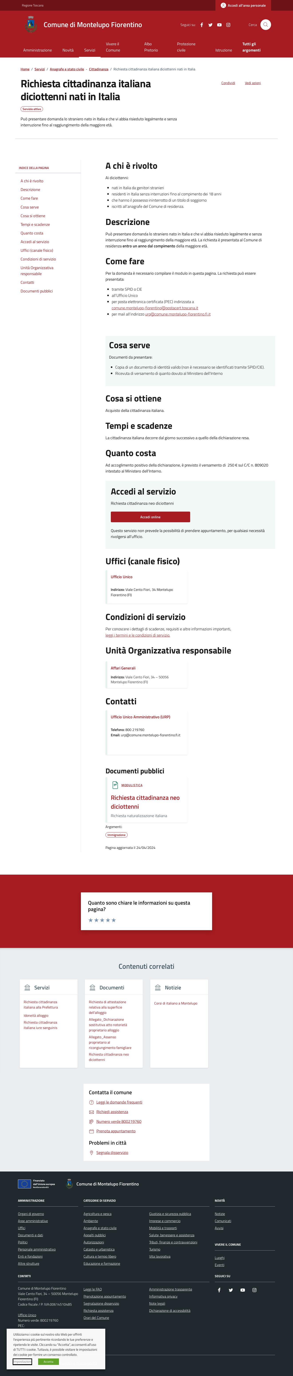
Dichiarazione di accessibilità (169, 1310)
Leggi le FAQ (93, 1289)
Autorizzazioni (94, 1242)
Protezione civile (186, 47)
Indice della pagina (48, 167)
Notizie (220, 1213)
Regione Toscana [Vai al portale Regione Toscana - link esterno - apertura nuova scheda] (32, 5)
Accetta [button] (48, 1361)
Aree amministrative (33, 1220)
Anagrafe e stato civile (100, 1228)
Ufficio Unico (27, 1315)
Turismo (154, 1249)
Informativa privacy (163, 1296)
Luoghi (220, 1257)
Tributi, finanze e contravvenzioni (173, 1242)
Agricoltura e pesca (97, 1213)
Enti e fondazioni (30, 1256)
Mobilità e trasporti (163, 1228)
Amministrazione (37, 50)
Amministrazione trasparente (170, 1289)
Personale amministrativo (37, 1249)
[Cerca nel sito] (265, 24)
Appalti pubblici (95, 1235)
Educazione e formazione (102, 1263)
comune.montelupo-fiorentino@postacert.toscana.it (155, 308)
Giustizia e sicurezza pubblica (170, 1213)
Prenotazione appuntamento (105, 1296)
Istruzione (223, 50)
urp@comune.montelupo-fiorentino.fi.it (178, 314)
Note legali (157, 1303)
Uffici (21, 1228)
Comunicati (223, 1220)
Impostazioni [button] (22, 1361)
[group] (48, 1026)
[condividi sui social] (224, 82)
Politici (22, 1242)
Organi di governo (31, 1213)
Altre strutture (28, 1263)
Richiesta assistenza (98, 1310)
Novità (68, 50)
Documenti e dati (30, 1235)
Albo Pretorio (151, 47)
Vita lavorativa (159, 1256)
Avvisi (219, 1228)
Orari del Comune (96, 1317)
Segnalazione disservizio (101, 1303)
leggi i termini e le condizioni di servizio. (137, 635)
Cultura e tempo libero (100, 1256)
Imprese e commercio (164, 1220)
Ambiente (91, 1220)
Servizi (89, 50)
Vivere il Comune (113, 47)
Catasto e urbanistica (99, 1249)
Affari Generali (123, 668)
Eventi (219, 1264)
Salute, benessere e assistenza (171, 1235)
